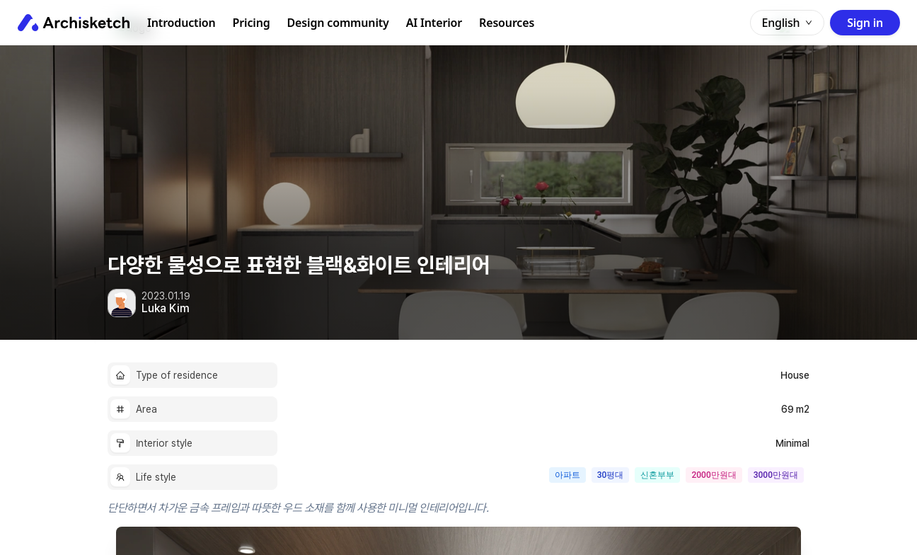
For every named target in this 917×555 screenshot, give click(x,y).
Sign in (865, 22)
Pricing (251, 22)
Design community (338, 22)
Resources (506, 22)
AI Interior (434, 22)
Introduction (181, 22)
